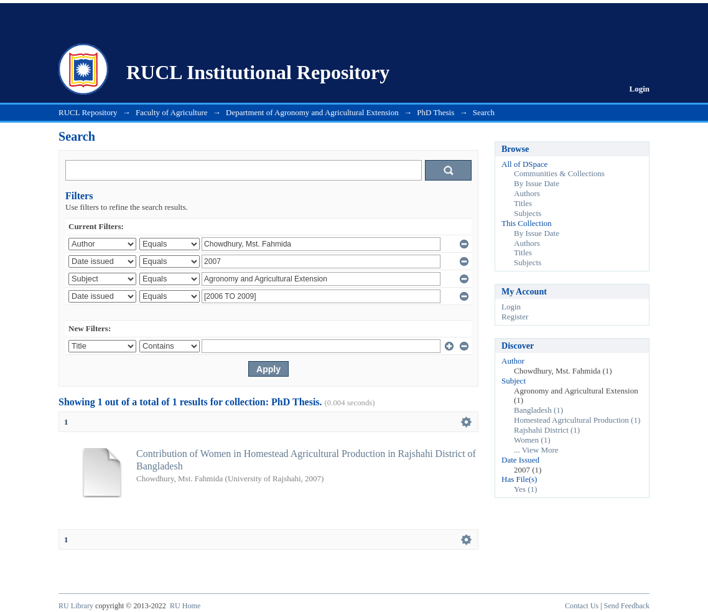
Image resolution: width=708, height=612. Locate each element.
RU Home (185, 605)
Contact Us (582, 605)
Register (514, 316)
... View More (536, 449)
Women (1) (532, 440)
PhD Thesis (435, 112)
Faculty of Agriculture (172, 112)
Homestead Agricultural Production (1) (577, 420)
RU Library (75, 605)
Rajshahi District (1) (547, 430)
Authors (527, 193)
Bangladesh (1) (538, 410)
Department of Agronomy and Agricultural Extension (312, 112)
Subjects (527, 213)
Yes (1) (525, 489)
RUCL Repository (88, 112)
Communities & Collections (559, 173)
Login (639, 88)
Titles (523, 203)
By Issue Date (536, 183)
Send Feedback (627, 605)
